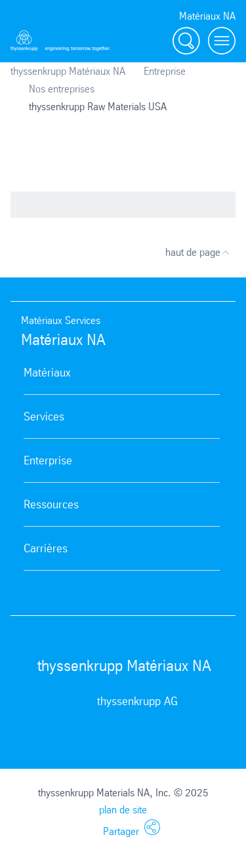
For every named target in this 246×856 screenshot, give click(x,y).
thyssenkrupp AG (137, 701)
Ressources (51, 504)
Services (44, 416)
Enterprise (48, 460)
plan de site (123, 810)
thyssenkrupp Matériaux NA (67, 71)
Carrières (46, 548)
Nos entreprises (61, 89)
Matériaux (47, 372)
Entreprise (165, 71)
